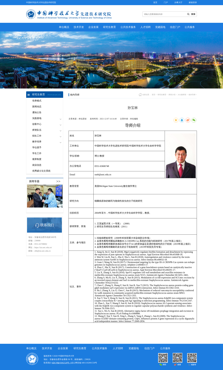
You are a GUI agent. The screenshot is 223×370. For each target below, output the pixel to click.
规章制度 (36, 159)
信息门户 (175, 27)
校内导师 (192, 95)
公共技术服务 (128, 27)
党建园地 (160, 27)
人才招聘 (145, 27)
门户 (166, 2)
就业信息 (36, 165)
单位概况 (64, 27)
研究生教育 (109, 27)
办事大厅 (178, 2)
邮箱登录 (193, 2)
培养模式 (36, 100)
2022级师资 (182, 95)
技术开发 (79, 27)
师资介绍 (172, 95)
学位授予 (36, 147)
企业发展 (93, 27)
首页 (155, 2)
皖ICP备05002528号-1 (61, 363)
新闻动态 (36, 106)
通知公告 (36, 112)
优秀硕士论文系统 (41, 171)
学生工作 (36, 153)
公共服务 (190, 27)
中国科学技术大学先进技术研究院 (41, 2)
